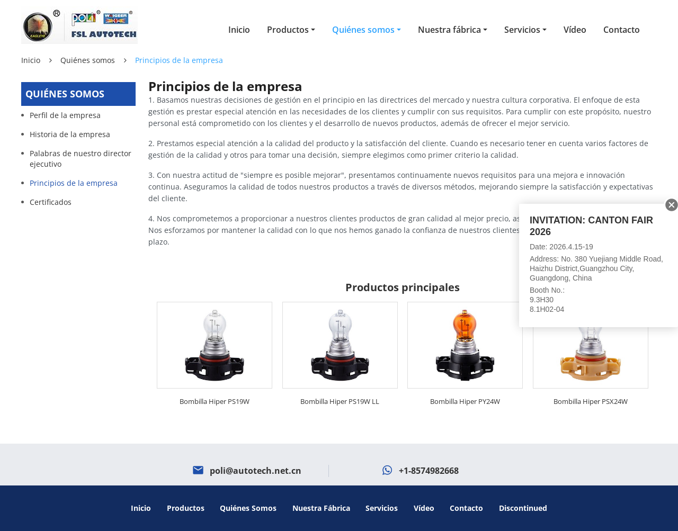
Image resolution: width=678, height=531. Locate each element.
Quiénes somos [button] (363, 29)
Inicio (239, 29)
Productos (185, 508)
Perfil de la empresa (65, 115)
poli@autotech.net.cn (255, 470)
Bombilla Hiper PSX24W (591, 401)
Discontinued (523, 508)
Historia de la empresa (70, 134)
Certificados (51, 202)
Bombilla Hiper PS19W (214, 401)
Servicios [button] (522, 29)
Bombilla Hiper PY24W (465, 401)
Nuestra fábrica (321, 508)
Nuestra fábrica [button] (449, 29)
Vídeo (575, 29)
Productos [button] (288, 29)
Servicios (381, 508)
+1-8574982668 (429, 470)
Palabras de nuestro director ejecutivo (80, 158)
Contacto (621, 29)
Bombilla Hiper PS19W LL (339, 401)
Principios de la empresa (74, 183)
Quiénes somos (87, 60)
